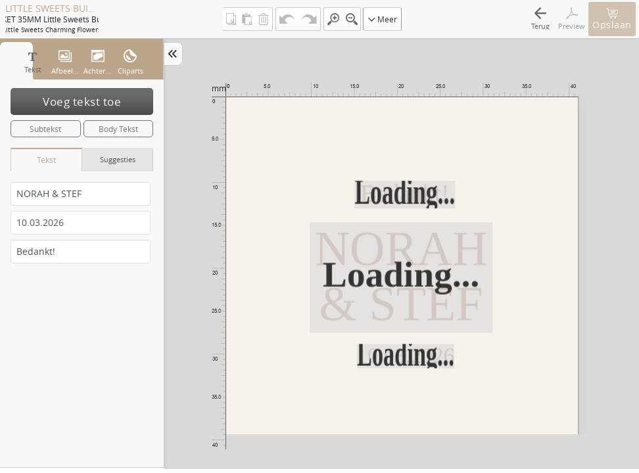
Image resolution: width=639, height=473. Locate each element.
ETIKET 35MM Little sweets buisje (52, 19)
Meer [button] (382, 19)
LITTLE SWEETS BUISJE (52, 8)
